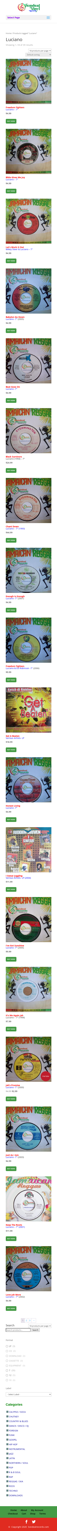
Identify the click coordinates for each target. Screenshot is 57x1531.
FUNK (12, 1435)
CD (10, 1351)
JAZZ (11, 1453)
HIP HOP (13, 1444)
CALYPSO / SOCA (17, 1411)
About (24, 1510)
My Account (37, 1510)
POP (11, 1467)
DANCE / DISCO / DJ (19, 1425)
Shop (32, 1513)
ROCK (12, 1486)
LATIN (12, 1458)
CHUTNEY (14, 1416)
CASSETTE (14, 1360)
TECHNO (13, 1490)
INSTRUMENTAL (17, 1449)
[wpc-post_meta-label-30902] (28, 1394)
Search (35, 1330)
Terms (42, 1513)
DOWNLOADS (16, 1495)
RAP (11, 1476)
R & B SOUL (15, 1472)
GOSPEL (13, 1439)
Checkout (13, 1513)
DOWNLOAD (15, 1356)
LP (10, 1346)
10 (10, 1380)
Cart (24, 1513)
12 (10, 1375)
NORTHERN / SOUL (18, 1462)
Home (8, 33)
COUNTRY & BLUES (18, 1421)
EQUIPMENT (15, 1365)
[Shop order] (38, 55)
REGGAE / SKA (16, 1481)
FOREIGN (13, 1430)
